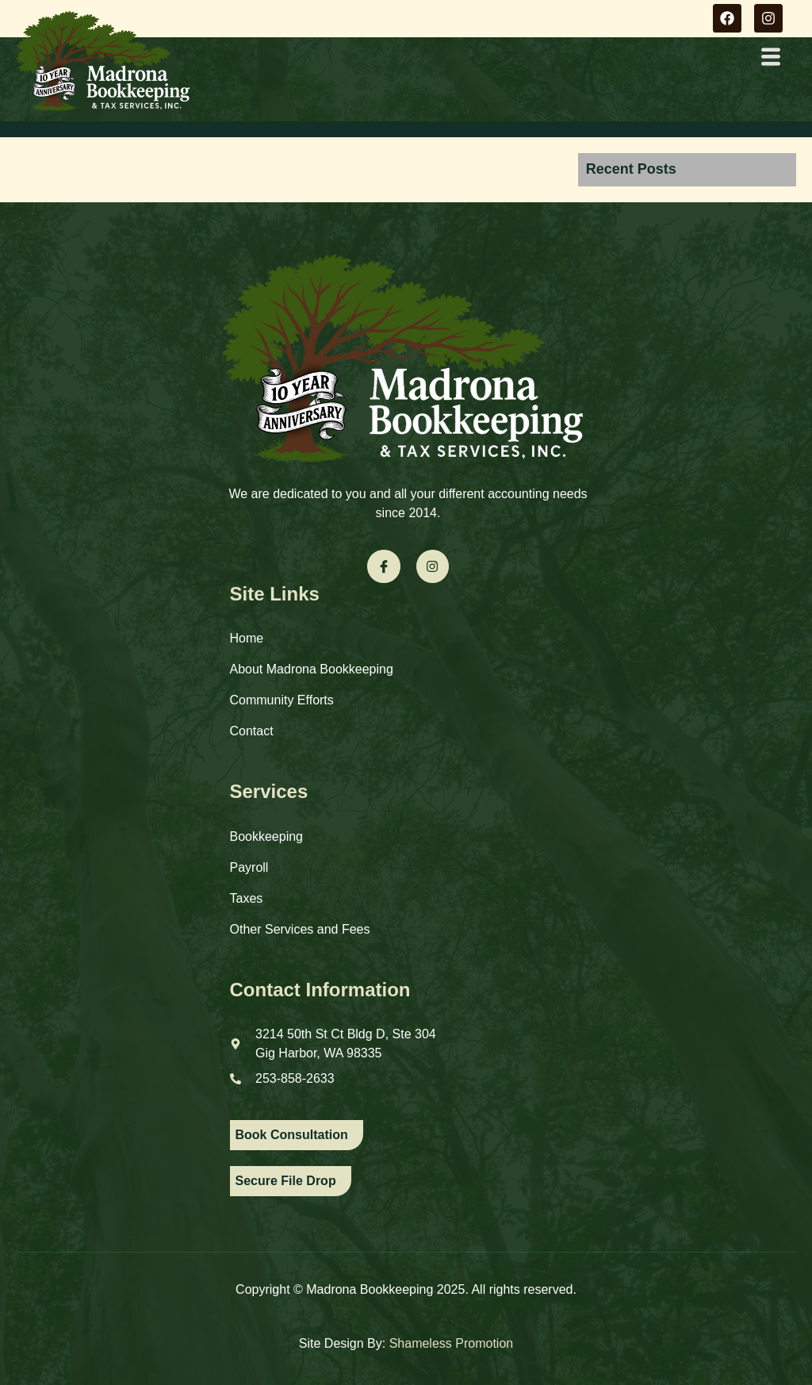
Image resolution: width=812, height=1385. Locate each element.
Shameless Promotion (451, 1343)
